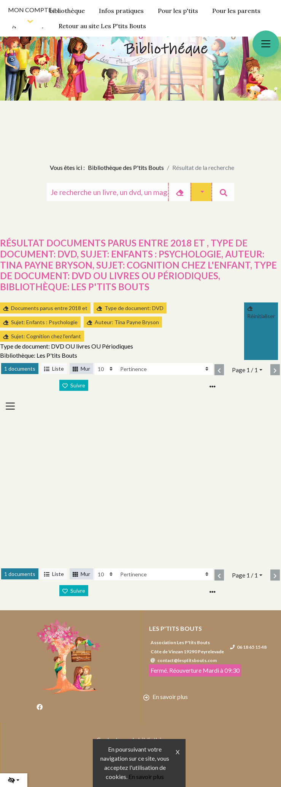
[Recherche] (107, 192)
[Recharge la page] (106, 369)
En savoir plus (146, 776)
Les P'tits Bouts (175, 628)
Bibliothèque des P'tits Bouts (126, 167)
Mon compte (30, 9)
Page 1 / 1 (245, 369)
